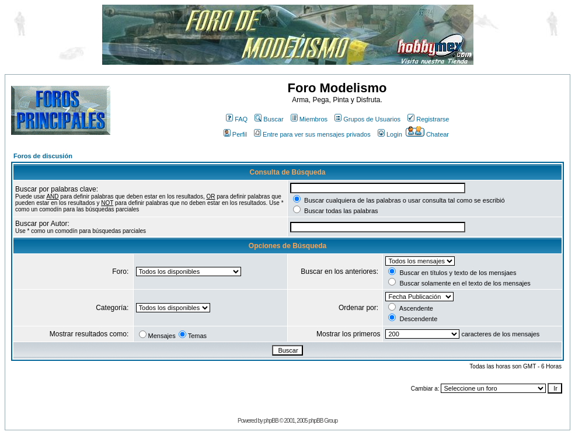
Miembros (309, 119)
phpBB (271, 420)
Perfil (235, 134)
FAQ (237, 119)
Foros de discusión (42, 155)
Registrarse (428, 119)
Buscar (269, 119)
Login (390, 134)
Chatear (427, 134)
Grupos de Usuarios (367, 119)
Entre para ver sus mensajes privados (312, 134)
